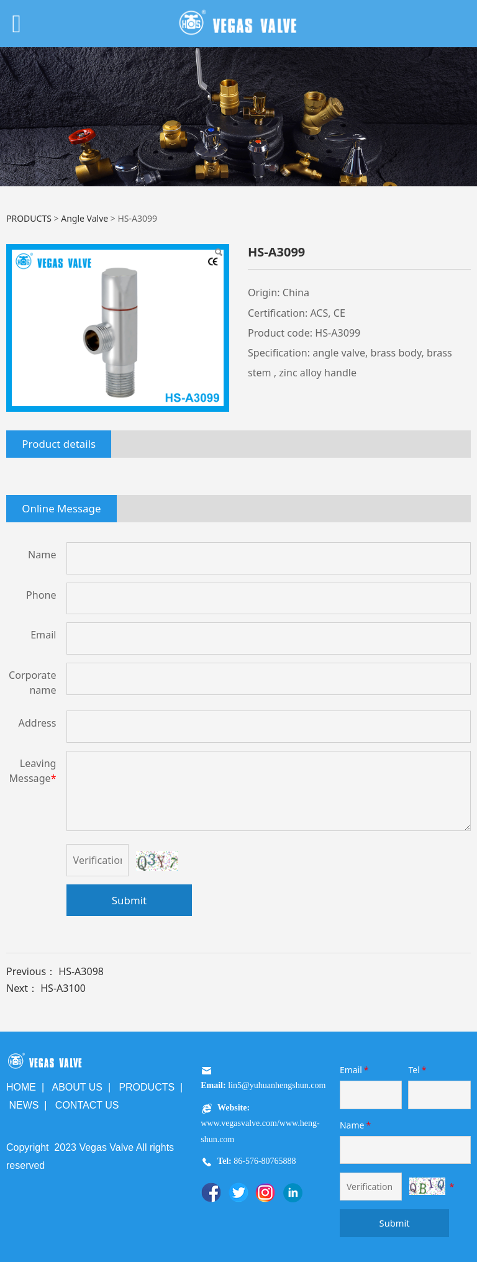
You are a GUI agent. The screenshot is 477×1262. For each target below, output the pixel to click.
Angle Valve (84, 218)
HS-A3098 (81, 971)
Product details (59, 444)
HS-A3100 (63, 988)
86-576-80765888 (264, 1161)
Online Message (61, 508)
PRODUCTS (29, 218)
